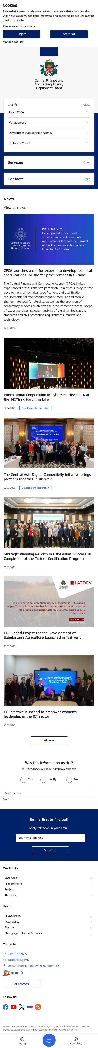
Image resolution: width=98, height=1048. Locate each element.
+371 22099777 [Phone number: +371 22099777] (17, 954)
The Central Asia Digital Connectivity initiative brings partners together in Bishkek (47, 476)
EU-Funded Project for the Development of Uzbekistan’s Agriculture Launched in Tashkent (42, 635)
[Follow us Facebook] (5, 1007)
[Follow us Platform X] (22, 1007)
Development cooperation (35, 408)
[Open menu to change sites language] (22, 1041)
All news (49, 740)
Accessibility (12, 921)
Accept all (69, 34)
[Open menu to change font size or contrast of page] (75, 1041)
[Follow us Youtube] (14, 1007)
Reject (22, 34)
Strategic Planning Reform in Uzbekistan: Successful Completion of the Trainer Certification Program (47, 556)
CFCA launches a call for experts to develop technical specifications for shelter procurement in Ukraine (48, 272)
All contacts (21, 984)
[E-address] (10, 973)
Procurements (14, 883)
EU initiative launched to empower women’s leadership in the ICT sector (40, 714)
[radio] (26, 779)
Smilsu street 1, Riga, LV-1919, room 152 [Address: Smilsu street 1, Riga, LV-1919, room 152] (33, 966)
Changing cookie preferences (23, 933)
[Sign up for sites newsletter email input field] (50, 838)
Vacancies (11, 878)
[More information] (21, 972)
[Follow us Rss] (38, 1007)
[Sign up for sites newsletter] (50, 850)
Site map (10, 927)
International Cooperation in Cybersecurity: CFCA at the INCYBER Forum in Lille (46, 397)
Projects (10, 889)
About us (10, 895)
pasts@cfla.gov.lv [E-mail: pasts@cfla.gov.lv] (18, 960)
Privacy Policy (13, 916)
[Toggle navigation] (49, 1040)
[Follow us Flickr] (30, 1007)
